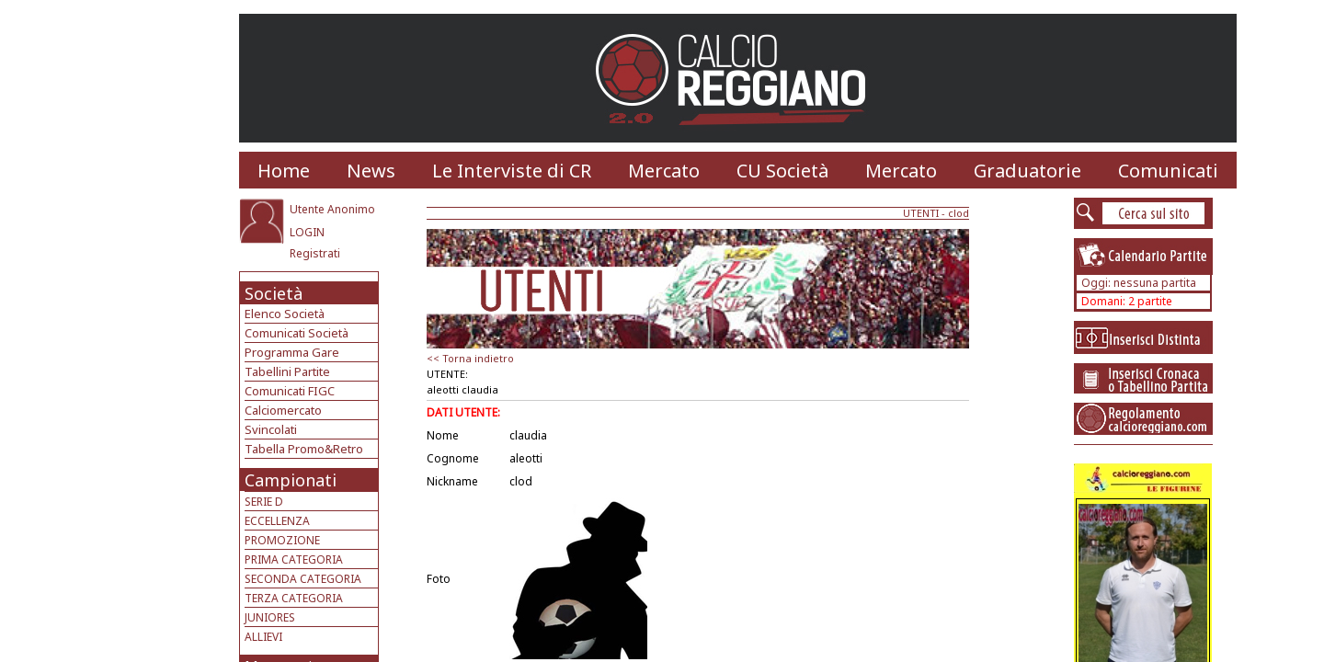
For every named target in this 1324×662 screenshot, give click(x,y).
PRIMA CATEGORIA (294, 559)
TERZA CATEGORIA (294, 598)
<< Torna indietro (470, 358)
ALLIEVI (263, 637)
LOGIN (307, 232)
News (371, 170)
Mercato (664, 170)
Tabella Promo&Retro (304, 448)
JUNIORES (270, 617)
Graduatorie (1027, 170)
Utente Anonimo (332, 209)
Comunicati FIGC (290, 390)
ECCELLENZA (277, 521)
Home (283, 170)
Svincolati (271, 429)
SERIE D (264, 501)
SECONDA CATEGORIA (303, 579)
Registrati (315, 253)
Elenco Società (285, 313)
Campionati (291, 480)
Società (273, 293)
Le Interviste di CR (511, 170)
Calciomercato (283, 410)
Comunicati (1168, 170)
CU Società (782, 170)
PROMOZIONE (282, 540)
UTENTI (921, 213)
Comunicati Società (296, 333)
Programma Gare (292, 352)
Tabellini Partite (287, 371)
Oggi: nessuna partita (1138, 283)
